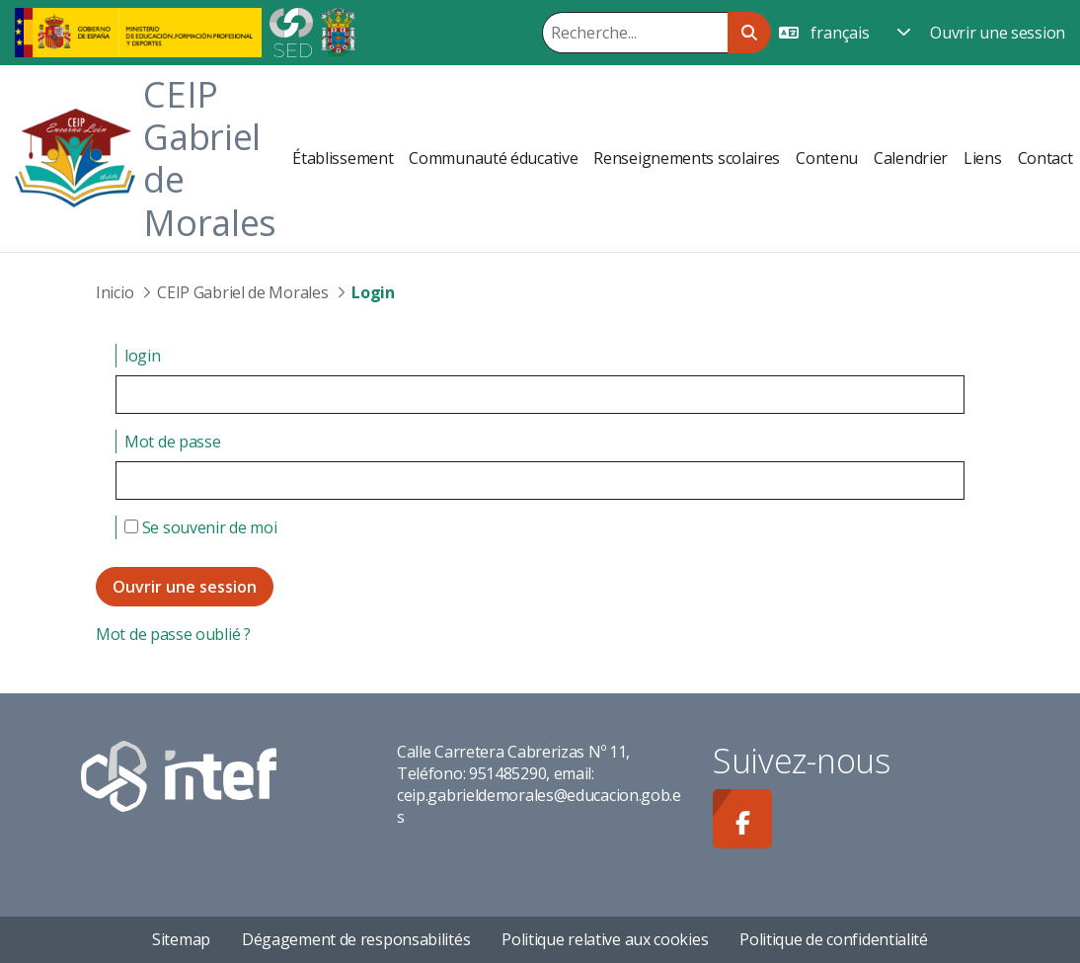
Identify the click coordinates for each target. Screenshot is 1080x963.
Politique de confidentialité (833, 939)
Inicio (114, 292)
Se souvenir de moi (200, 527)
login (142, 355)
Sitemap (181, 939)
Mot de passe (172, 441)
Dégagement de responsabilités (356, 939)
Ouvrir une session (997, 32)
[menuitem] (342, 158)
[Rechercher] (635, 32)
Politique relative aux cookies (604, 939)
